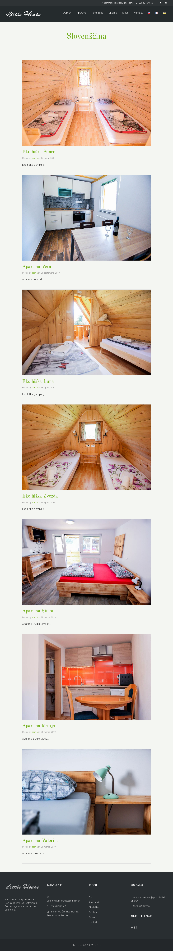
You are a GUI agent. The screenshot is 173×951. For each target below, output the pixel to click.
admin (35, 158)
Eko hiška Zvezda (40, 495)
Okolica (112, 12)
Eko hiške (98, 12)
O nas (125, 12)
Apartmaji (82, 12)
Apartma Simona (39, 610)
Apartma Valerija (40, 839)
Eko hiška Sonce (39, 151)
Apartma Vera (36, 266)
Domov (67, 12)
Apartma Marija (38, 725)
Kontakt (138, 12)
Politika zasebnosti (140, 904)
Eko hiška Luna (38, 381)
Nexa (99, 944)
